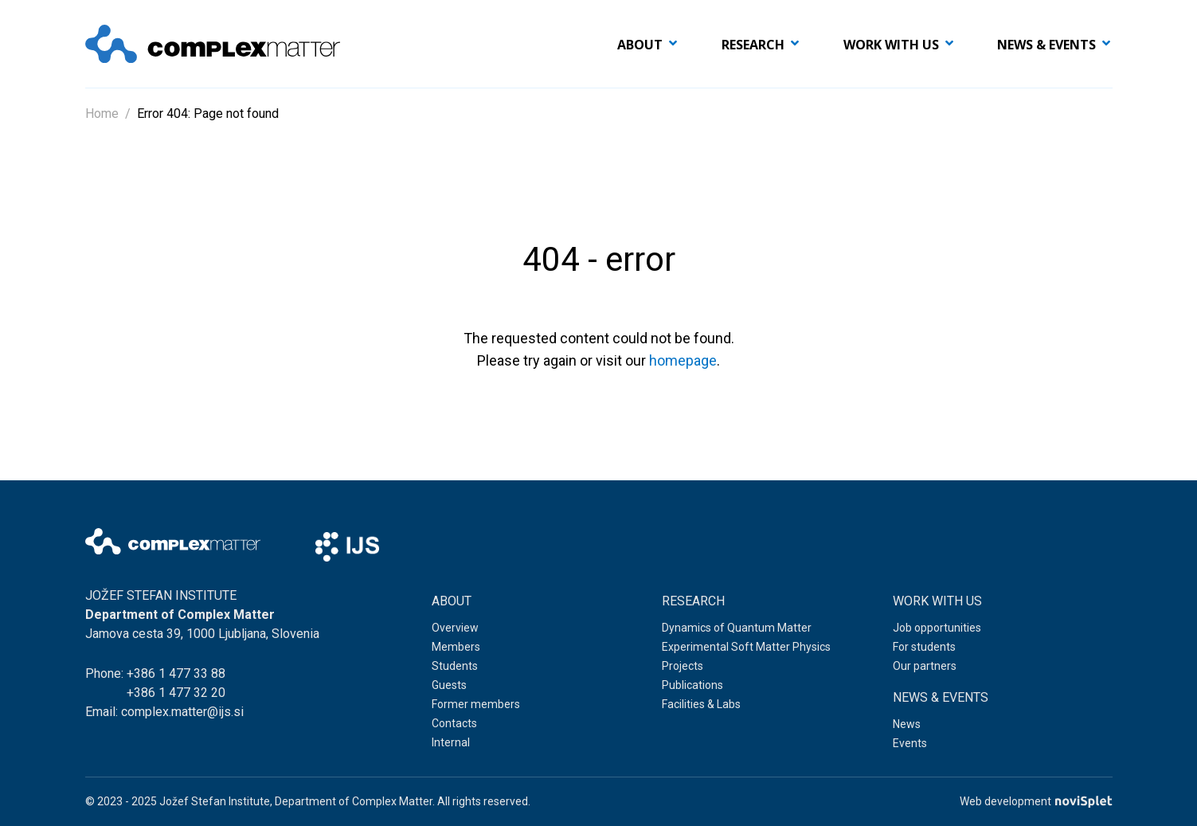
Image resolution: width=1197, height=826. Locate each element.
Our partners (924, 666)
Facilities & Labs (701, 704)
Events (910, 743)
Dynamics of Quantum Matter (737, 627)
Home (102, 113)
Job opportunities (937, 627)
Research (753, 44)
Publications (692, 685)
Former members (476, 704)
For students (924, 646)
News (907, 724)
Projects (682, 666)
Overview (455, 627)
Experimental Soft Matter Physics (746, 646)
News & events (1046, 44)
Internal (451, 742)
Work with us (891, 44)
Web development (1036, 801)
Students (455, 666)
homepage (683, 360)
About (640, 44)
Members (456, 646)
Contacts (454, 723)
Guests (449, 685)
